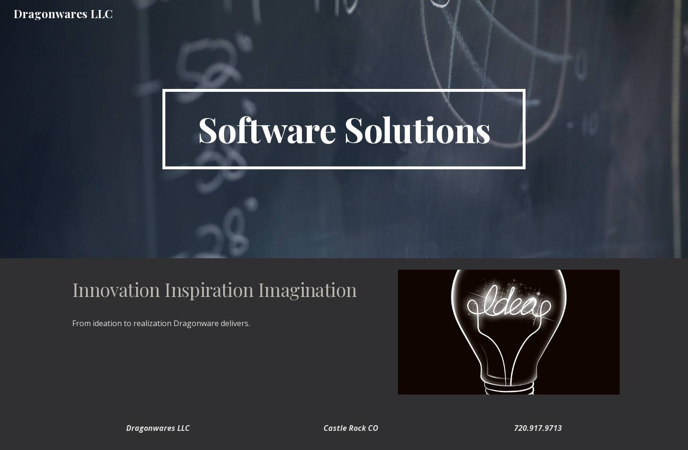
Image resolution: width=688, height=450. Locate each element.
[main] (344, 129)
